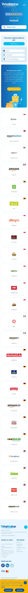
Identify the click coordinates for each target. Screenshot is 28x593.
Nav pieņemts (8, 590)
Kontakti (19, 549)
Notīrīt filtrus (14, 43)
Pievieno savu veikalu (14, 89)
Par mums (19, 542)
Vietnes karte (20, 551)
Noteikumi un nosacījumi (20, 545)
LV (13, 10)
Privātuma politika (21, 547)
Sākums (11, 17)
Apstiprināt (19, 590)
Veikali (16, 17)
